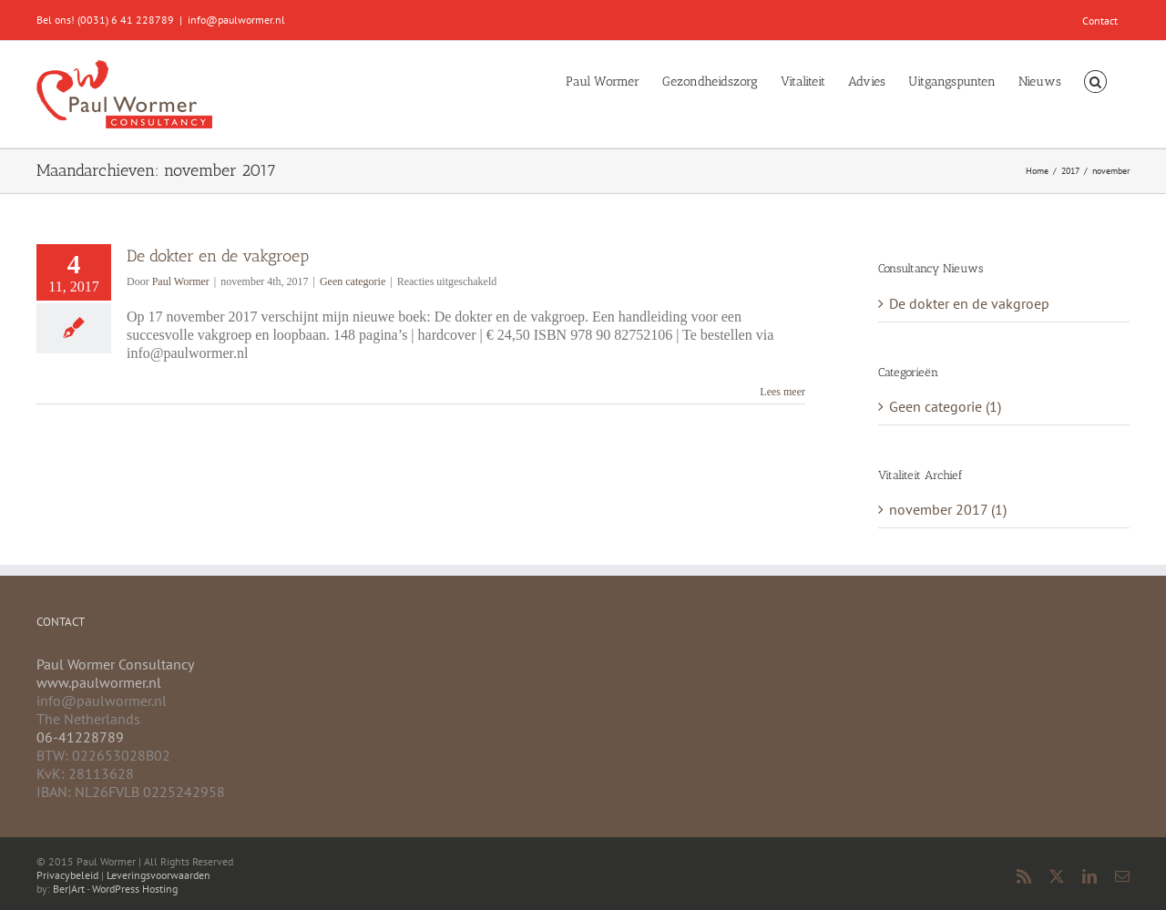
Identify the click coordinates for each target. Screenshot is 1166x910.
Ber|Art (69, 888)
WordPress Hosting (135, 888)
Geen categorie (352, 281)
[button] (1095, 80)
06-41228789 (80, 737)
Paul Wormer (181, 281)
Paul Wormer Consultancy (115, 664)
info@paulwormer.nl (236, 19)
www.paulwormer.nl (98, 682)
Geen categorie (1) (945, 406)
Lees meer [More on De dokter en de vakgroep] (782, 391)
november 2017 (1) (948, 509)
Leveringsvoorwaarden (158, 875)
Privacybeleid (67, 875)
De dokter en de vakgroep (218, 256)
